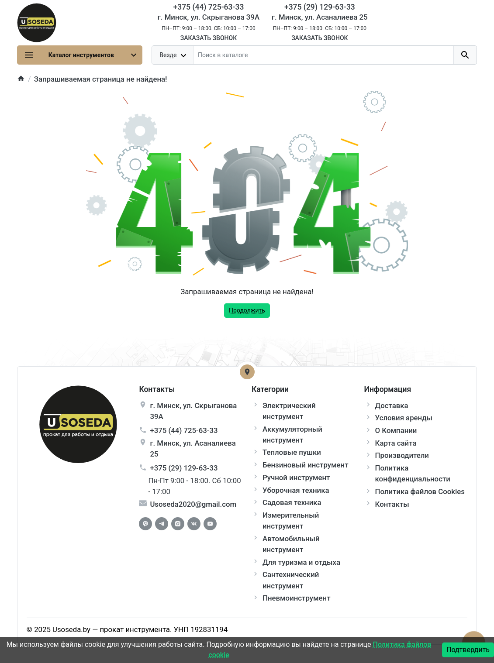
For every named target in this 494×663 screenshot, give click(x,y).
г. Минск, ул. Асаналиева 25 (320, 17)
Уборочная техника (296, 490)
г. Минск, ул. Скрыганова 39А (208, 17)
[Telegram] (161, 523)
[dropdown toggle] (173, 55)
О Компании (396, 430)
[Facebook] (145, 523)
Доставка (391, 405)
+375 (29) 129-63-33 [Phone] (319, 7)
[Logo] (36, 21)
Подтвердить (468, 650)
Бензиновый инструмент (306, 464)
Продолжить (247, 310)
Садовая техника (292, 502)
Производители (402, 455)
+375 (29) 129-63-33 (184, 468)
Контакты (392, 504)
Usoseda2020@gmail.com (193, 504)
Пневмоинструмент (296, 598)
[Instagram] (177, 523)
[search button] (465, 55)
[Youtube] (210, 523)
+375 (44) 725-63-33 (184, 430)
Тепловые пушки (292, 452)
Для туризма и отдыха (301, 562)
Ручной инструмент (296, 477)
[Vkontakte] (193, 523)
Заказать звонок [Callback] (208, 37)
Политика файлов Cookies (420, 491)
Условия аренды (403, 417)
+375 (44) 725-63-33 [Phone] (208, 7)
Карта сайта (396, 443)
